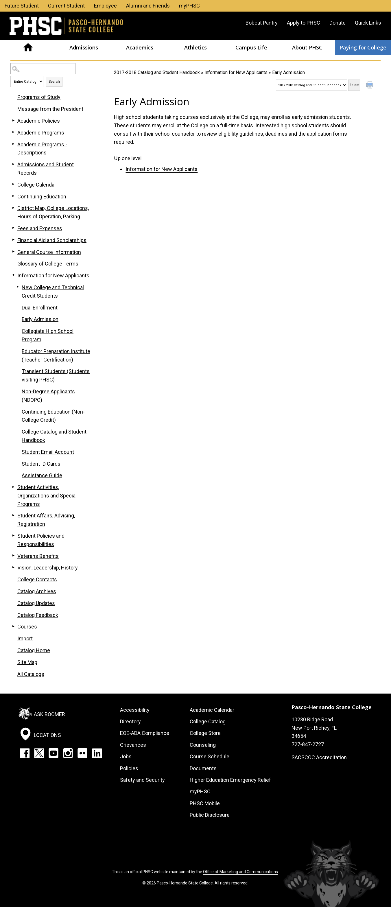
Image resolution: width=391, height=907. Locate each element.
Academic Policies (38, 121)
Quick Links (368, 23)
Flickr (82, 753)
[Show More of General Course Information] (13, 252)
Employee (105, 6)
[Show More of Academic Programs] (13, 132)
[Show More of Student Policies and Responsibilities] (13, 535)
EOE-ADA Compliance (144, 733)
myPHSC (189, 6)
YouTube (53, 753)
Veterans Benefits (38, 556)
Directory (130, 721)
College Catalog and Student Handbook (54, 436)
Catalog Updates (36, 603)
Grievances (133, 745)
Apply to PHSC (303, 23)
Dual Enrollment (40, 308)
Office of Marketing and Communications (240, 871)
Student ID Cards (41, 464)
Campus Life (251, 47)
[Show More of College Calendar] (13, 184)
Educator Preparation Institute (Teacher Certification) (56, 355)
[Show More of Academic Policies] (13, 120)
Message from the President (50, 109)
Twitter (39, 753)
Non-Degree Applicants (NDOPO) (48, 395)
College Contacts (37, 579)
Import (25, 638)
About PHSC (307, 47)
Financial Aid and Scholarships (51, 240)
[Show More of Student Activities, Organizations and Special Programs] (13, 487)
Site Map (27, 662)
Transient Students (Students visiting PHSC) (56, 375)
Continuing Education (41, 196)
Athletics (195, 47)
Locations (47, 735)
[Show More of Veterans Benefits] (13, 555)
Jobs (126, 756)
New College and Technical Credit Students (53, 291)
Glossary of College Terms (47, 264)
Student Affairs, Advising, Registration (46, 520)
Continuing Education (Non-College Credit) (53, 416)
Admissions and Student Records (45, 168)
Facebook (24, 753)
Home (28, 47)
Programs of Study (38, 97)
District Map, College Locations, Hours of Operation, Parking (53, 212)
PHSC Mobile (205, 803)
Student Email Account (48, 452)
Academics (139, 47)
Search (54, 82)
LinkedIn (97, 753)
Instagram (68, 753)
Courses (27, 627)
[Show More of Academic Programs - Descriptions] (13, 144)
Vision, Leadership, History (47, 568)
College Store (205, 733)
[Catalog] (311, 85)
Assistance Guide (42, 475)
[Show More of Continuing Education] (13, 196)
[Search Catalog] (42, 68)
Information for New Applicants (236, 72)
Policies (129, 768)
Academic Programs (40, 133)
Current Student (66, 6)
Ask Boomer (49, 714)
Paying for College (363, 47)
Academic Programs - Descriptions (42, 148)
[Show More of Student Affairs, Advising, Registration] (13, 515)
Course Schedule (209, 756)
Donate (337, 23)
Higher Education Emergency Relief (230, 780)
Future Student (22, 6)
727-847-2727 (308, 744)
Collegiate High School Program (47, 335)
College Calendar (36, 185)
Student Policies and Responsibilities (40, 540)
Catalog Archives (36, 591)
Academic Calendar (212, 710)
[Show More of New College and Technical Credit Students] (18, 287)
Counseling (203, 745)
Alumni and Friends (148, 6)
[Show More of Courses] (13, 626)
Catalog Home (33, 650)
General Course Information (49, 252)
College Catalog (208, 721)
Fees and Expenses (39, 228)
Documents (203, 768)
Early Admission (40, 319)
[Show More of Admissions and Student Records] (13, 164)
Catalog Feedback (37, 615)
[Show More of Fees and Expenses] (13, 228)
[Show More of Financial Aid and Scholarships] (13, 240)
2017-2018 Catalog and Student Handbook (157, 72)
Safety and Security (142, 780)
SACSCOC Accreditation (319, 757)
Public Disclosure (210, 815)
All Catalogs (30, 674)
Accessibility (135, 710)
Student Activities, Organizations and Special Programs (47, 495)
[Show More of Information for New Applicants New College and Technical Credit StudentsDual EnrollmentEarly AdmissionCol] (13, 275)
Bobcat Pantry (262, 23)
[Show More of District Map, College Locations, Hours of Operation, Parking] (13, 208)
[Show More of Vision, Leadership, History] (13, 567)
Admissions (83, 47)
